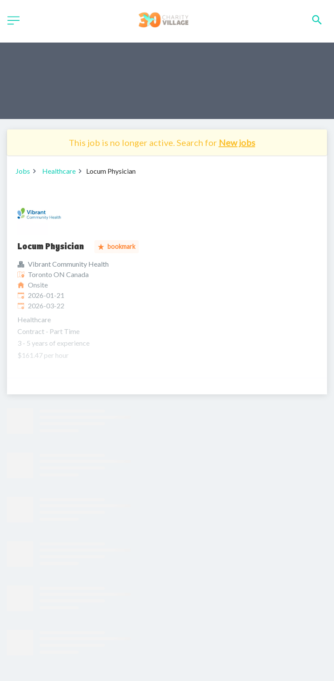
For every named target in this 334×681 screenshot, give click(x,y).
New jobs (237, 142)
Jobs (23, 171)
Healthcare (59, 171)
